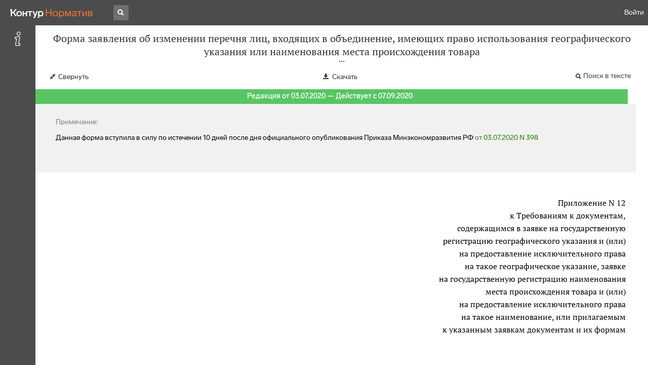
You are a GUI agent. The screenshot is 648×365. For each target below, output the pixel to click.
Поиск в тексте (607, 75)
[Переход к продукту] (51, 12)
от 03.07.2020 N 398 (506, 137)
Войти (634, 12)
